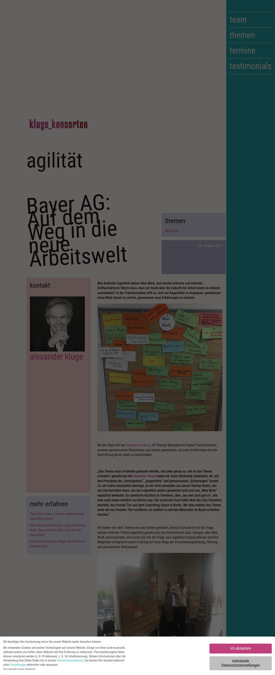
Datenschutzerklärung (70, 662)
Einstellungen (18, 666)
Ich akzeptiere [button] (240, 650)
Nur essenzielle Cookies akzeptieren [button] (19, 670)
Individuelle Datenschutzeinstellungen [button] (241, 664)
